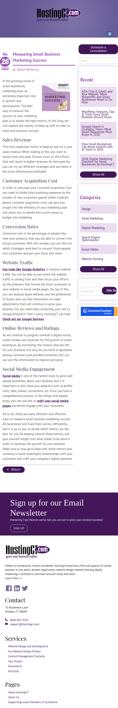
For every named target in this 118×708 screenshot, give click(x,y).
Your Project (15, 661)
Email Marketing (92, 218)
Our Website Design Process (24, 651)
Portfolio (13, 671)
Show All (98, 174)
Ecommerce (15, 666)
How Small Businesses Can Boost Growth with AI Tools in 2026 (97, 146)
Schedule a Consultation (98, 49)
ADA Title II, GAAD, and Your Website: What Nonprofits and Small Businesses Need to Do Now (97, 96)
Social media (11, 376)
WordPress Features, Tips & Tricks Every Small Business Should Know (98, 114)
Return (13, 469)
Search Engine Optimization (91, 238)
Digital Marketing (93, 228)
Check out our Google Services (23, 319)
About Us (13, 697)
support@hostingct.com (22, 624)
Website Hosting (92, 259)
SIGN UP (19, 528)
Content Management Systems (26, 656)
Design (86, 209)
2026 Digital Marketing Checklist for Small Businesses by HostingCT (98, 161)
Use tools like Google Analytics (24, 269)
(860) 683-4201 (17, 620)
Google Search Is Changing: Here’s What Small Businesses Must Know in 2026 (97, 130)
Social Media (90, 249)
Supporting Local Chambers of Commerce (32, 702)
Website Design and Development (28, 646)
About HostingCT (18, 692)
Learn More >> (13, 578)
